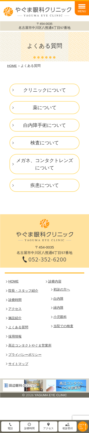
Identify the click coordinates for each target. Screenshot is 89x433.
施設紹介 (15, 318)
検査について (44, 142)
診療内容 (54, 281)
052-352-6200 (47, 259)
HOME (13, 281)
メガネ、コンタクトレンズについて (44, 164)
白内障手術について (44, 125)
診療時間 (15, 300)
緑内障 (58, 307)
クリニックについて (44, 90)
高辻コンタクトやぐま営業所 (30, 345)
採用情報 (15, 336)
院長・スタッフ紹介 (23, 290)
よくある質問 (18, 327)
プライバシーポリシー (25, 354)
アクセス (15, 309)
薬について (44, 107)
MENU (82, 11)
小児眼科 (60, 317)
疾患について (44, 185)
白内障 (58, 298)
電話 (10, 428)
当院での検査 (63, 326)
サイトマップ (18, 364)
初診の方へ (61, 289)
